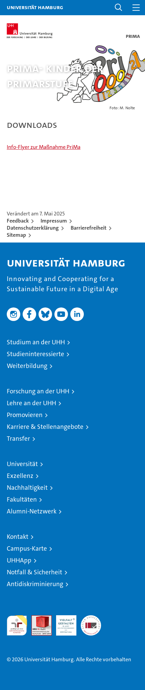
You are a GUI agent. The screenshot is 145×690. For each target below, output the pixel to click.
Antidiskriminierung (35, 584)
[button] (118, 7)
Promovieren (25, 415)
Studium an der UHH (36, 342)
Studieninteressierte (35, 354)
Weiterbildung (27, 366)
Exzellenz (20, 476)
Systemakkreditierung (91, 618)
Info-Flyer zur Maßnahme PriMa (43, 147)
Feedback (18, 220)
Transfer (18, 438)
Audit (37, 618)
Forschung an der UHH (38, 391)
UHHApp (19, 560)
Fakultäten (22, 499)
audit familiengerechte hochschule (17, 625)
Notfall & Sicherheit (34, 572)
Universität (22, 464)
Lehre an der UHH (31, 403)
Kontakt (17, 536)
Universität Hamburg (35, 7)
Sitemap (16, 234)
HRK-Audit (62, 622)
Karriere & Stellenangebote (45, 426)
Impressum (54, 220)
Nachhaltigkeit (27, 487)
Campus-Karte (27, 548)
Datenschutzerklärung (33, 227)
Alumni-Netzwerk (31, 511)
